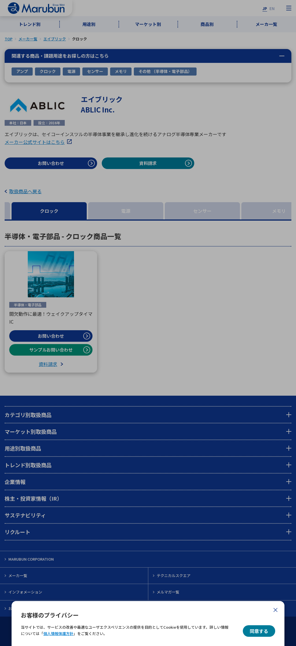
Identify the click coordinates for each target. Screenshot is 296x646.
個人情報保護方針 (58, 633)
